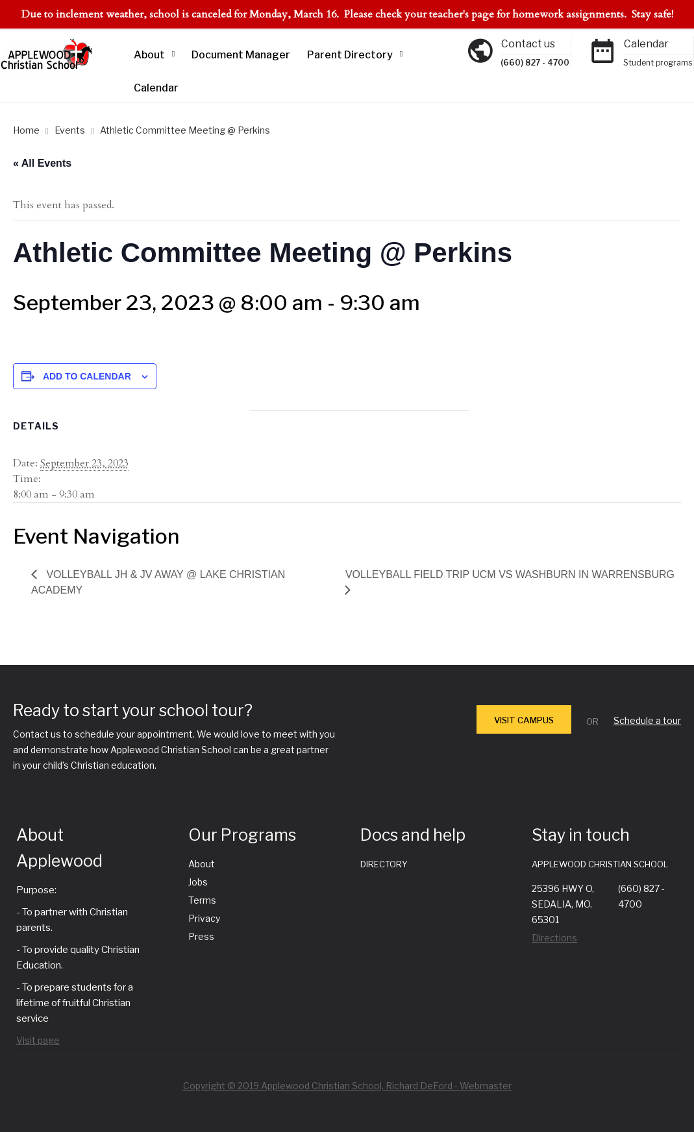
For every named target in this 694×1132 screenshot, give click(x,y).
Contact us (528, 44)
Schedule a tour (647, 720)
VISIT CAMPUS (524, 720)
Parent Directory (350, 55)
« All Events (42, 163)
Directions (554, 937)
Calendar (156, 88)
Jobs (198, 881)
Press (201, 936)
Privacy (204, 918)
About (149, 55)
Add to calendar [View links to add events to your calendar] (87, 376)
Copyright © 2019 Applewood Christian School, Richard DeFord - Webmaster (347, 1085)
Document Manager (241, 55)
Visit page (38, 1040)
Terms (202, 900)
